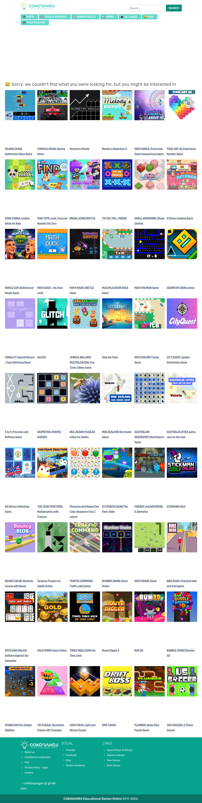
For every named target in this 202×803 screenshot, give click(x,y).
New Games (113, 760)
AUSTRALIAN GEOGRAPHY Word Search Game (149, 437)
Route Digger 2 (110, 650)
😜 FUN (148, 16)
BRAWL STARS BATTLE (82, 218)
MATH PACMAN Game (146, 287)
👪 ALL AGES (128, 16)
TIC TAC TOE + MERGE (114, 218)
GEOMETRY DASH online (180, 287)
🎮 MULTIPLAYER (33, 22)
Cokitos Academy (75, 765)
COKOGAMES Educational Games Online (93, 799)
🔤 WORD (108, 16)
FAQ (27, 762)
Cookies (29, 772)
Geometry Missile (79, 148)
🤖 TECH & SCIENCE (54, 16)
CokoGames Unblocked (37, 757)
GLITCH (41, 357)
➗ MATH (28, 16)
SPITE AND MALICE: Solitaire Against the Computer (16, 655)
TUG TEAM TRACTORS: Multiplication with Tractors (50, 511)
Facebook (71, 755)
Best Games (113, 765)
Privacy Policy (32, 767)
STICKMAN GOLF (176, 506)
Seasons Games (116, 755)
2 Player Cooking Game (180, 218)
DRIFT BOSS (109, 725)
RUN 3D (138, 650)
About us (30, 752)
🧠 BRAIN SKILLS (84, 16)
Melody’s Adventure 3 (114, 148)
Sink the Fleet (110, 357)
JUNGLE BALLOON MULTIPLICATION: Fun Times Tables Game (82, 362)
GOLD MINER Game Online (52, 650)
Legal (45, 767)
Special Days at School (119, 750)
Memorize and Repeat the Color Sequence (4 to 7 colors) (84, 511)
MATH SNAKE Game (145, 580)
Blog (68, 760)
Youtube (70, 750)
